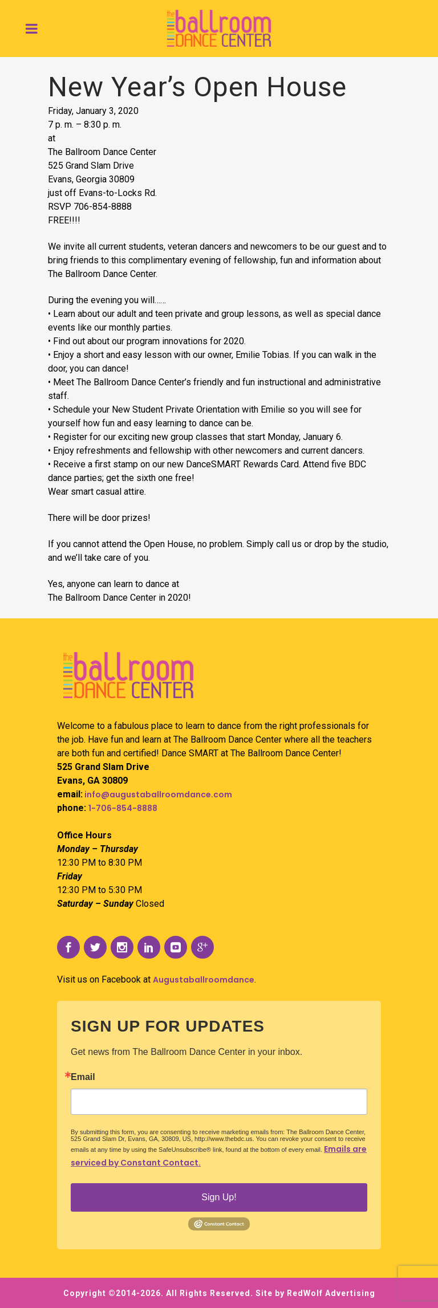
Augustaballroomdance (203, 979)
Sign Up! (218, 1197)
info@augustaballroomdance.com (157, 794)
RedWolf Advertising (331, 1293)
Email (83, 1077)
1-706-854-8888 (122, 808)
